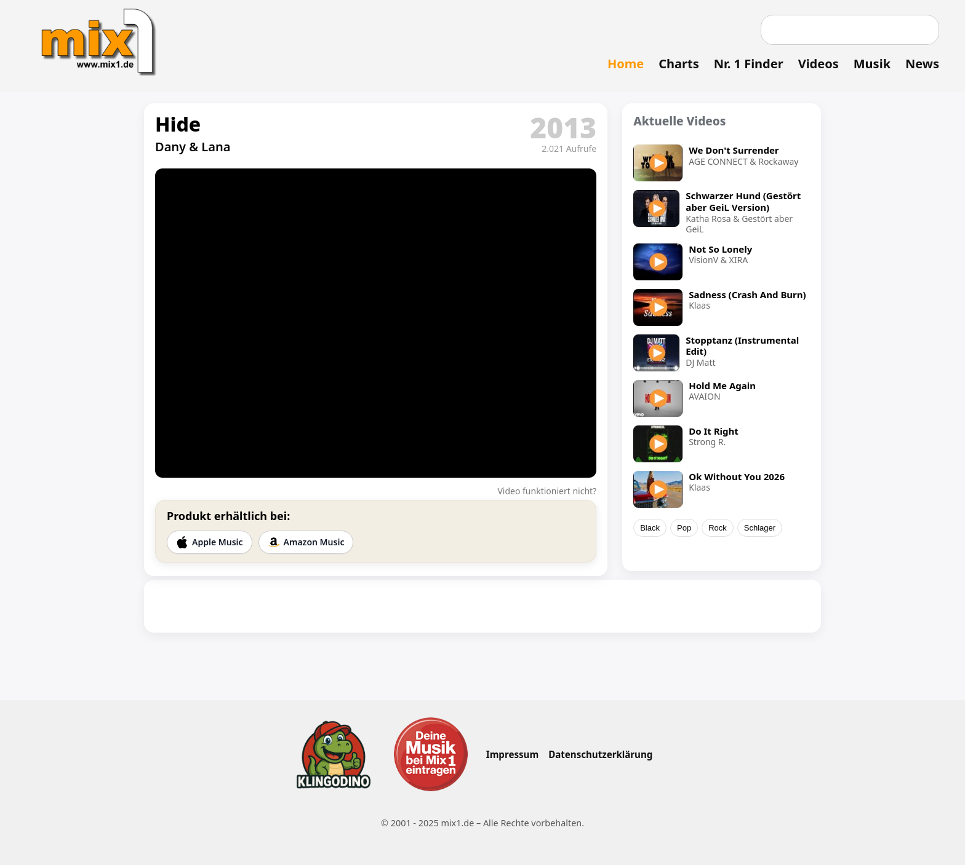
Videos (818, 63)
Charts (679, 63)
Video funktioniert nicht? (546, 491)
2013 (563, 127)
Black (650, 527)
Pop (684, 527)
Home (625, 63)
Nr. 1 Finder (748, 63)
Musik (872, 63)
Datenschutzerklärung (600, 754)
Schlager (759, 527)
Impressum (512, 754)
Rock (717, 527)
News (922, 63)
